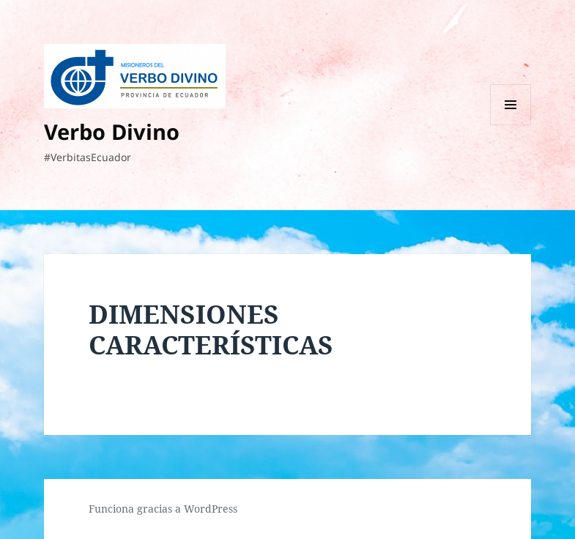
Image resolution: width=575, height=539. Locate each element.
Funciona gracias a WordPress (163, 509)
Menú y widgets (511, 124)
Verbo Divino (111, 131)
